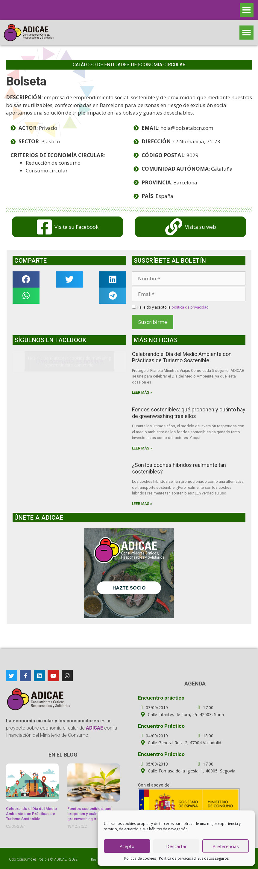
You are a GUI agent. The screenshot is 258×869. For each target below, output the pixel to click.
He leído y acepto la (170, 307)
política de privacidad (190, 307)
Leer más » (142, 392)
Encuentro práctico (161, 698)
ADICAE (60, 859)
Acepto (127, 846)
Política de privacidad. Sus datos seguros (194, 858)
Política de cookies (140, 858)
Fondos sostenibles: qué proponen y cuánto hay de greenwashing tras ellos (188, 412)
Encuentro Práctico (161, 726)
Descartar (176, 846)
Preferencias (226, 846)
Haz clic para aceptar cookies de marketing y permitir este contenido (69, 361)
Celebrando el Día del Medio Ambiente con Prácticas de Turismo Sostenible (182, 357)
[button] (247, 10)
